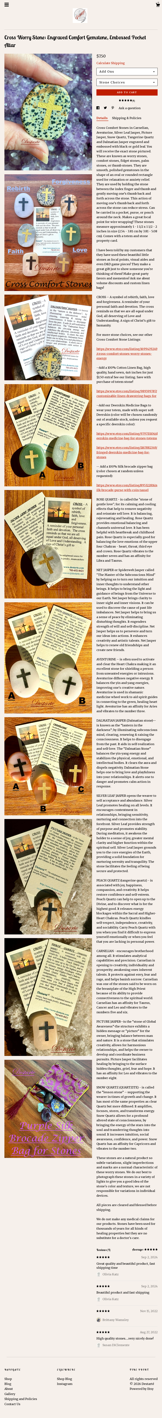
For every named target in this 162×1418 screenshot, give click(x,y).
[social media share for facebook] (98, 108)
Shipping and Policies (20, 1399)
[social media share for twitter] (106, 108)
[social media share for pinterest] (113, 108)
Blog (7, 1384)
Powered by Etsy (142, 1389)
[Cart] (158, 5)
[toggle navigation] (6, 4)
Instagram (64, 1384)
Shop (8, 1379)
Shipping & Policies (126, 118)
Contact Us (12, 1404)
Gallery (9, 1394)
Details (102, 118)
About (8, 1389)
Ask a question (130, 108)
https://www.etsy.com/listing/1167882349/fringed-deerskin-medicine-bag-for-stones (126, 452)
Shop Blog (64, 1379)
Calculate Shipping (110, 63)
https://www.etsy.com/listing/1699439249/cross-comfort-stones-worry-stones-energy (126, 353)
